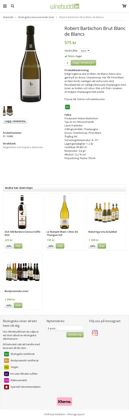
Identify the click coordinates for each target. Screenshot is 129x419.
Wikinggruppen (76, 414)
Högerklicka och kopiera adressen (23, 147)
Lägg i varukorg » (83, 62)
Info (9, 246)
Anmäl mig (75, 334)
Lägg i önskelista (15, 121)
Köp (18, 246)
